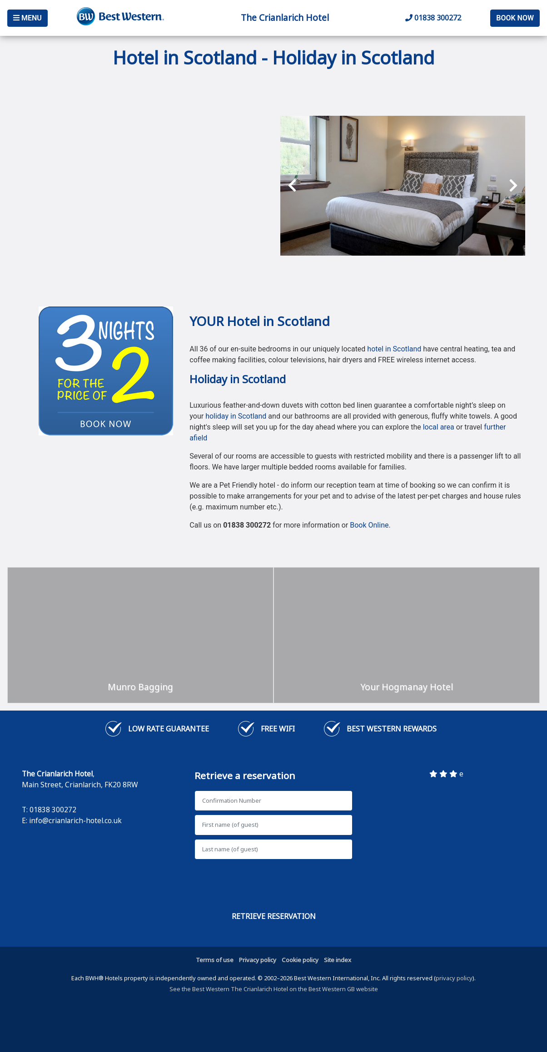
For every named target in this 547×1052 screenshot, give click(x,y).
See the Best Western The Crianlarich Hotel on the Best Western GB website (273, 989)
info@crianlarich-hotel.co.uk (75, 820)
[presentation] (292, 186)
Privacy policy (257, 960)
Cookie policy (300, 960)
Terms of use (215, 960)
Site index (337, 960)
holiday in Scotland (235, 416)
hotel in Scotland (394, 349)
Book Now (515, 18)
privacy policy (454, 978)
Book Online (369, 525)
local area (438, 427)
